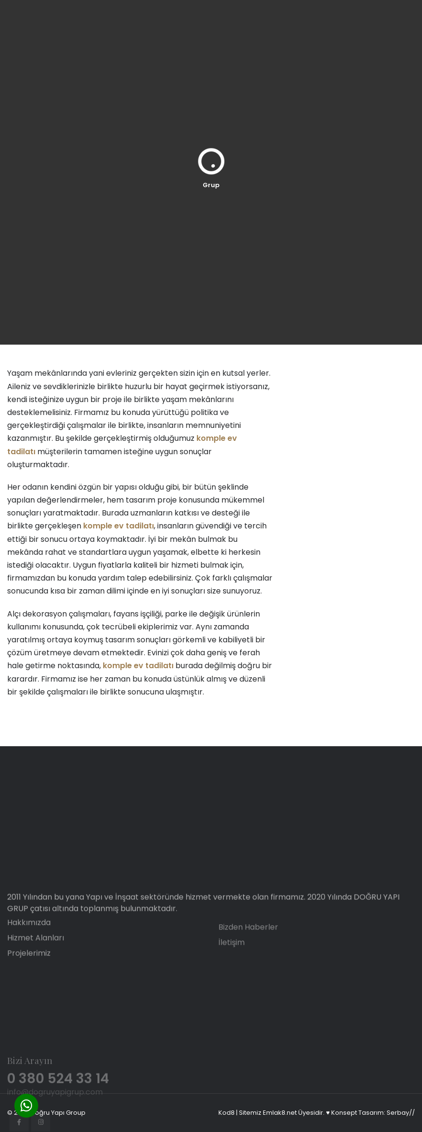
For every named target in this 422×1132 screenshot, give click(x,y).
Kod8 (226, 1112)
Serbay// (401, 1112)
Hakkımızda (29, 937)
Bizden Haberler (248, 941)
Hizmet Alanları (35, 952)
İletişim (231, 957)
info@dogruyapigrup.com (55, 1125)
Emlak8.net (280, 1112)
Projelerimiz (29, 968)
